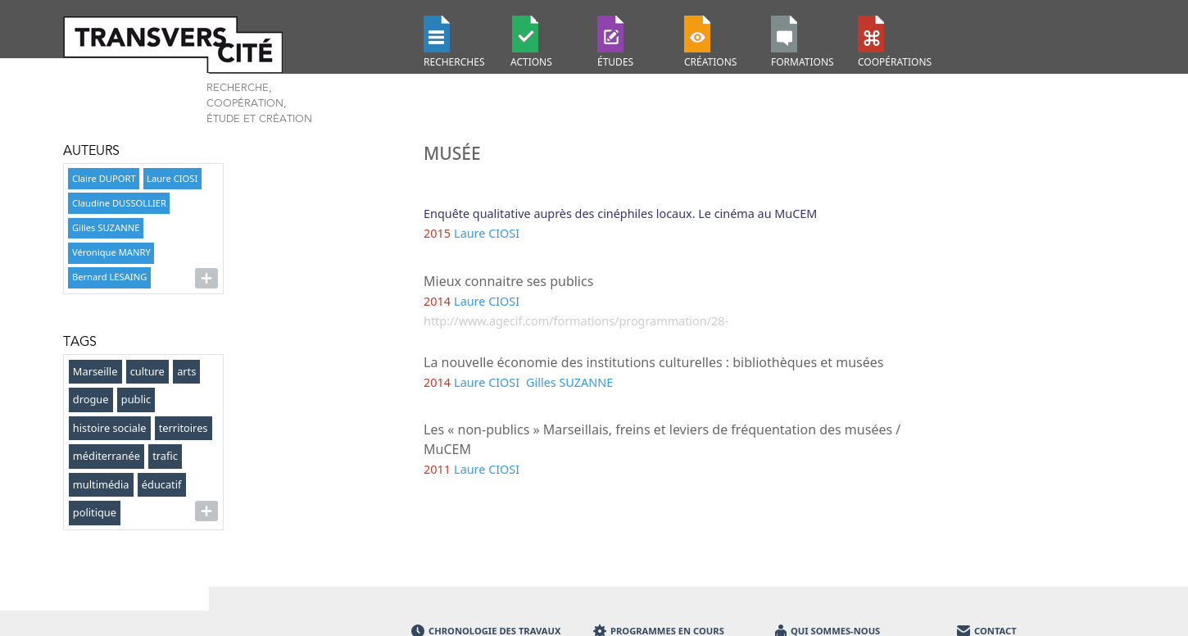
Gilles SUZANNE (105, 227)
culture (147, 371)
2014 (437, 301)
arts (186, 371)
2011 (437, 469)
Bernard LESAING (109, 276)
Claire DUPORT (104, 178)
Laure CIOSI (172, 178)
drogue (91, 399)
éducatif (162, 484)
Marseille (95, 371)
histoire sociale (110, 427)
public (136, 399)
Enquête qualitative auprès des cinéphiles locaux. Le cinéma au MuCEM (620, 213)
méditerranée (106, 455)
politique (94, 512)
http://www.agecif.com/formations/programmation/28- (576, 321)
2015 (437, 233)
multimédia (101, 484)
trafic (165, 455)
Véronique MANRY (111, 252)
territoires (183, 427)
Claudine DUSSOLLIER (119, 203)
